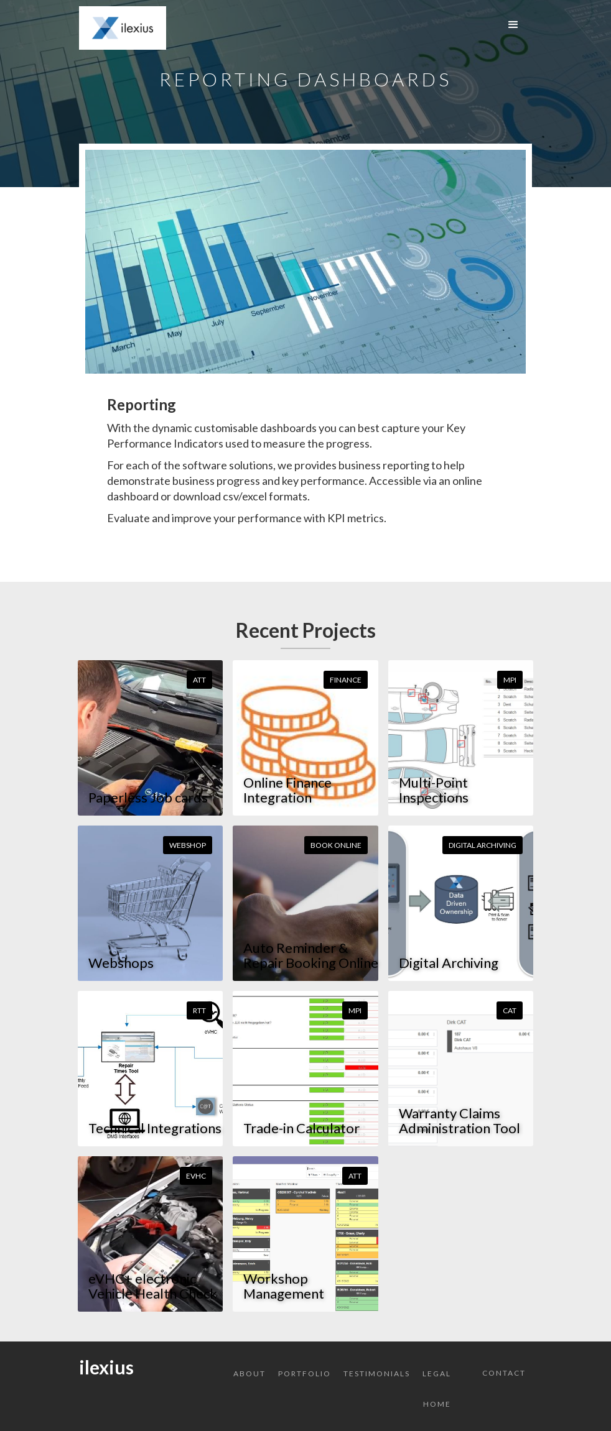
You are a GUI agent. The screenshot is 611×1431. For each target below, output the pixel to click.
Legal (436, 1373)
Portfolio (304, 1373)
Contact (504, 1373)
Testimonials (376, 1373)
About (249, 1373)
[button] (513, 25)
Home (437, 1404)
